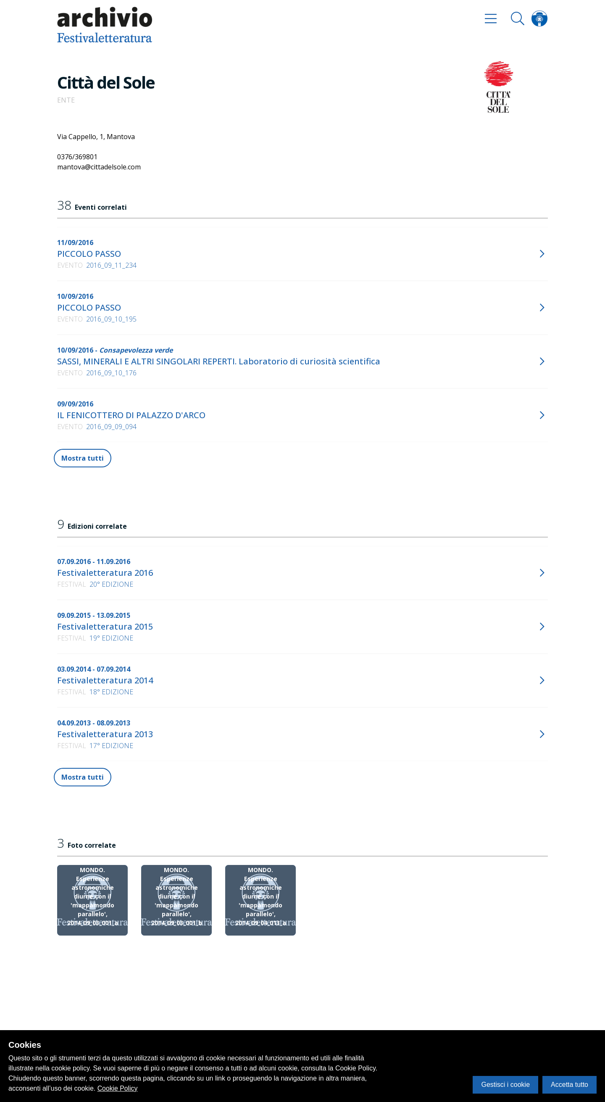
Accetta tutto (569, 1084)
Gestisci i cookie (505, 1084)
